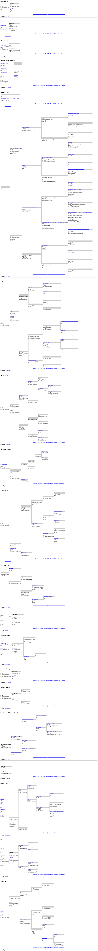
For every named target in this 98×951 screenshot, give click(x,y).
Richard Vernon (2, 799)
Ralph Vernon (30, 381)
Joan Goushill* (24, 165)
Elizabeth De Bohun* (71, 182)
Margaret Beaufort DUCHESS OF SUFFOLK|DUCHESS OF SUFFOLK (10, 98)
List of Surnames (61, 14)
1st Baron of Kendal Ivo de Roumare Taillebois (28, 748)
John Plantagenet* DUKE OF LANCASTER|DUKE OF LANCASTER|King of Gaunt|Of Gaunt (80, 212)
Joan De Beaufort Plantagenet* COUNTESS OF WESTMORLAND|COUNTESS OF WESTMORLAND (55, 222)
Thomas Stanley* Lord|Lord (25, 127)
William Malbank (50, 385)
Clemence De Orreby (56, 520)
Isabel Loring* (70, 142)
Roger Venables (30, 287)
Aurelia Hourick (23, 479)
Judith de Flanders (16, 75)
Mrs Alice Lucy (40, 437)
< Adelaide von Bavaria (3, 68)
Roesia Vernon (2, 815)
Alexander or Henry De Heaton (48, 596)
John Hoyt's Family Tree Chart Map (40, 14)
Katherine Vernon (2, 855)
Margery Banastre (56, 942)
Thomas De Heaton (34, 585)
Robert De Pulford (11, 48)
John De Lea (33, 887)
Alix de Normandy (38, 727)
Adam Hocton (36, 454)
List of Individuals (54, 14)
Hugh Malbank (52, 793)
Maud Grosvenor (30, 400)
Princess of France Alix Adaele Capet (51, 731)
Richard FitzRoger (56, 934)
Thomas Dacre (40, 414)
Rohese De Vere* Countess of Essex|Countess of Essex (57, 811)
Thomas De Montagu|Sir (45, 245)
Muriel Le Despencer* (46, 342)
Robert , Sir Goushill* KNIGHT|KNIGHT (47, 157)
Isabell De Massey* (63, 330)
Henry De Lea (33, 500)
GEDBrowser (8, 16)
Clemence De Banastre (34, 523)
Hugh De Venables (45, 283)
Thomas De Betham (56, 528)
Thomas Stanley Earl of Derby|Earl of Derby (16, 148)
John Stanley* (43, 117)
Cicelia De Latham (23, 701)
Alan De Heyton (2, 619)
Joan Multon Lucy (20, 866)
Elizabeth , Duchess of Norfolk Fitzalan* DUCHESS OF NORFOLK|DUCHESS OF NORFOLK (54, 175)
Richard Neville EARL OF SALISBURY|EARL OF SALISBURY (30, 207)
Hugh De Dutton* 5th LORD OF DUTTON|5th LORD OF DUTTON (51, 325)
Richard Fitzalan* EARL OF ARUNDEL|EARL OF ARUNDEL (76, 169)
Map (49, 14)
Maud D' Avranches (24, 740)
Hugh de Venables (12, 409)
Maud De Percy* (70, 202)
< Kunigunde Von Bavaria (3, 72)
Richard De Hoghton (13, 548)
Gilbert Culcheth (23, 689)
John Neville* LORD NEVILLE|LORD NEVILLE (74, 189)
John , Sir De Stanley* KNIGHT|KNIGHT (73, 113)
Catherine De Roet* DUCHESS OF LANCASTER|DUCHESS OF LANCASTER (78, 229)
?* (43, 364)
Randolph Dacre (20, 845)
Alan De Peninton (45, 300)
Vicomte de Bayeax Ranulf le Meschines (41, 715)
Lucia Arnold (2, 770)
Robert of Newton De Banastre (58, 511)
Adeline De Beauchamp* (51, 391)
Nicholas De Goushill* (71, 154)
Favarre (43, 457)
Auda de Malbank (40, 388)
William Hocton (44, 451)
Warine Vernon (40, 377)
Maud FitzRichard (56, 538)
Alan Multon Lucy (40, 430)
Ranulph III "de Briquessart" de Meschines (16, 736)
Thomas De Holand (70, 259)
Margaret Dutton (21, 351)
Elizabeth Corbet (11, 28)
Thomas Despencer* (63, 339)
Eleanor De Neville (12, 235)
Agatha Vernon (12, 316)
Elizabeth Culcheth (14, 675)
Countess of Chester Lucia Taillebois (15, 752)
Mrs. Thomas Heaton (35, 599)
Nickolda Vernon (2, 802)
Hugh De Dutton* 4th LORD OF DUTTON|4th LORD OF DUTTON (69, 321)
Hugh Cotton (11, 568)
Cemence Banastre (23, 552)
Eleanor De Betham (45, 533)
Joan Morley (39, 421)
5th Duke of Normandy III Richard (51, 723)
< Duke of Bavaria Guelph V (4, 63)
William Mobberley (12, 8)
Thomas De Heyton (23, 576)
